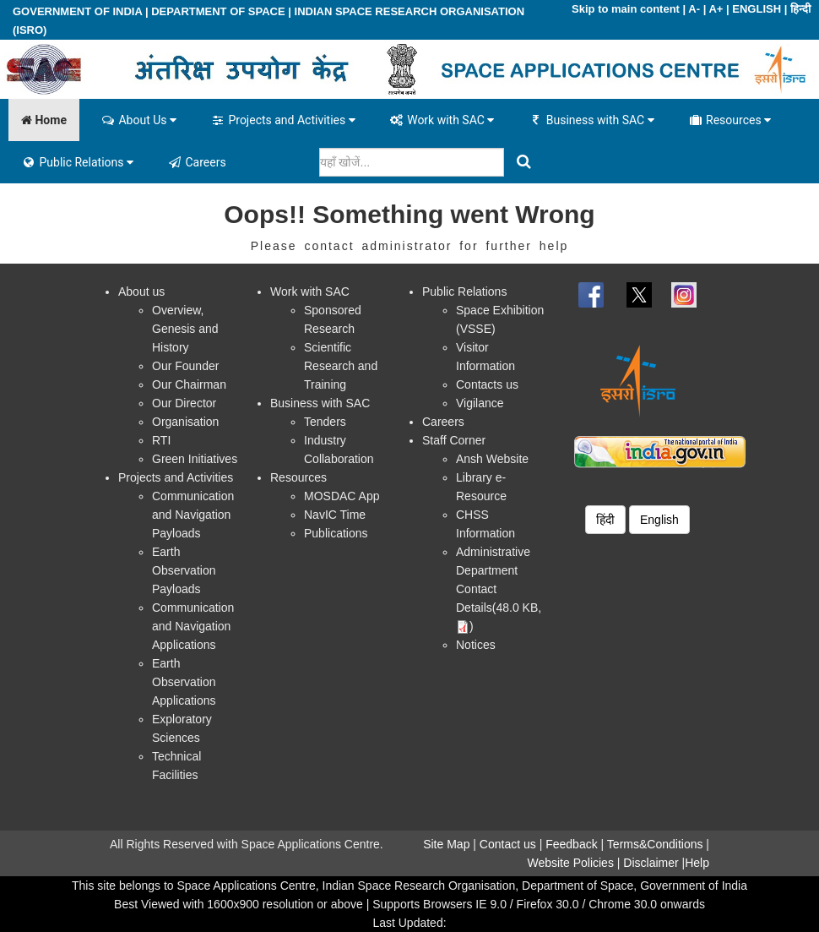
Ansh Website (492, 459)
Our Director (184, 403)
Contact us (508, 844)
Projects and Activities (282, 120)
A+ (715, 9)
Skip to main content (626, 9)
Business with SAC (591, 120)
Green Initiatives (194, 459)
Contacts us (487, 384)
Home (44, 120)
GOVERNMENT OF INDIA (77, 11)
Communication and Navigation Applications (193, 626)
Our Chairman (189, 384)
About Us (138, 120)
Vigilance (480, 403)
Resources (730, 120)
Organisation (185, 421)
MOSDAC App (341, 496)
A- (694, 9)
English (659, 519)
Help (697, 862)
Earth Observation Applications (184, 682)
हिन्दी (800, 9)
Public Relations (77, 162)
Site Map (446, 844)
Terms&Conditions (655, 844)
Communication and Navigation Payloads (193, 514)
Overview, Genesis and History (185, 328)
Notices (476, 644)
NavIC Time (335, 514)
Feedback (571, 844)
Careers (196, 162)
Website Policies (570, 862)
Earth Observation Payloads (183, 570)
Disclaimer (650, 862)
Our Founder (185, 366)
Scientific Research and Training (340, 366)
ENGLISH (756, 9)
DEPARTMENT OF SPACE (218, 11)
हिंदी (605, 519)
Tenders (325, 421)
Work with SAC (442, 120)
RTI (161, 440)
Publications (336, 533)
